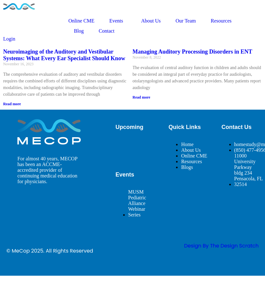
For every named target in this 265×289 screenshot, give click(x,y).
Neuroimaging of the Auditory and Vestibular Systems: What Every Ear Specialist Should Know (64, 54)
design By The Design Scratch (221, 245)
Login (9, 39)
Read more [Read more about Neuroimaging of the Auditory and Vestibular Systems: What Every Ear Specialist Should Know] (12, 104)
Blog (79, 31)
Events (117, 21)
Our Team (186, 20)
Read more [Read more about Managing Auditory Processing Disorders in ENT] (141, 97)
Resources (221, 20)
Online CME (81, 20)
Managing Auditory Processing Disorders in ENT (192, 51)
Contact (107, 31)
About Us (151, 20)
